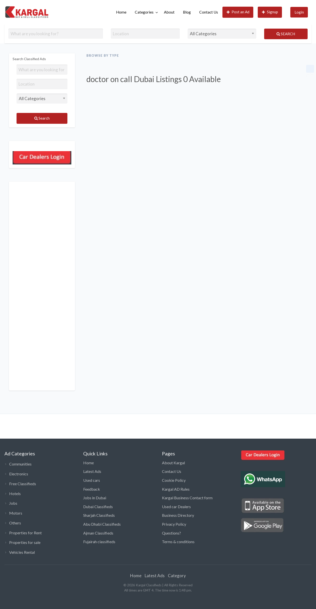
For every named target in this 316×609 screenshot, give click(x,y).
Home (121, 12)
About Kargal (173, 462)
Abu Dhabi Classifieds (102, 524)
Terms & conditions (178, 541)
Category (177, 575)
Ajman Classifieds (98, 533)
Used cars (91, 480)
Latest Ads (92, 471)
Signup (270, 12)
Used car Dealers (176, 506)
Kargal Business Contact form (187, 497)
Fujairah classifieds (99, 541)
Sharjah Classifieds (99, 515)
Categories (144, 12)
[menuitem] (121, 12)
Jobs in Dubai (94, 497)
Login (299, 12)
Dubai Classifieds (98, 506)
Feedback (91, 489)
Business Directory (178, 515)
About (169, 12)
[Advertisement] (42, 286)
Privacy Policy (174, 524)
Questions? (171, 533)
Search (285, 34)
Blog (187, 12)
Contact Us (208, 12)
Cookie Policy (174, 480)
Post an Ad (238, 12)
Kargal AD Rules (176, 489)
